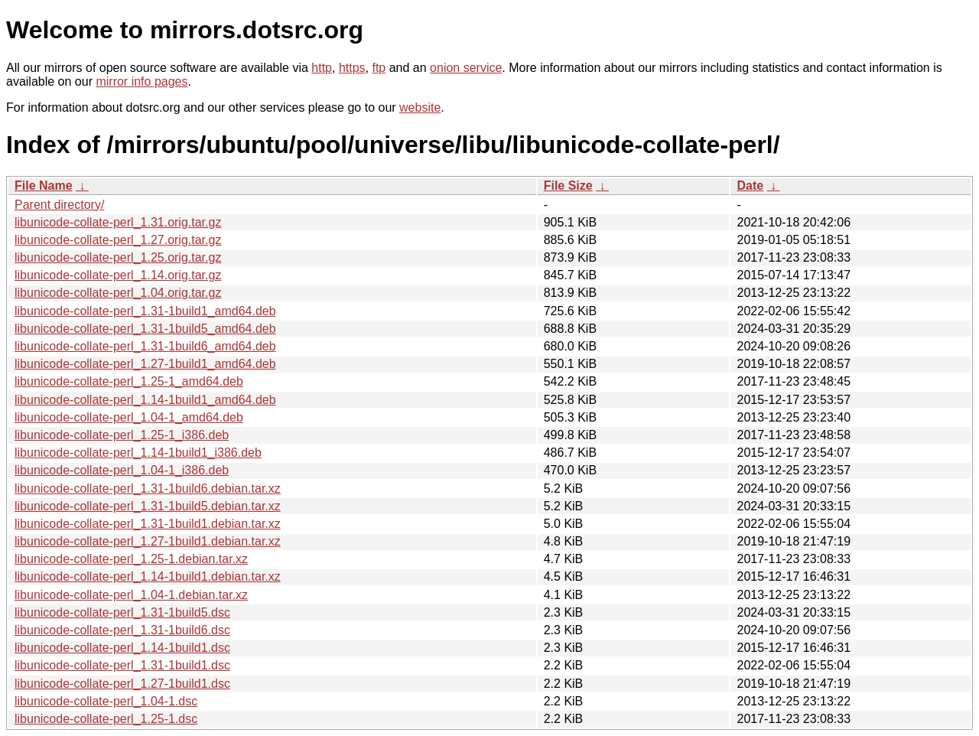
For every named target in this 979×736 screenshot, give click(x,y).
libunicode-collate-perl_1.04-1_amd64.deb (129, 417)
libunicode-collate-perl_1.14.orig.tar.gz (118, 275)
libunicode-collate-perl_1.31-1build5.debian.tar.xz (148, 506)
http (321, 67)
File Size (568, 185)
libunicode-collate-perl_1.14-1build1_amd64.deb (145, 399)
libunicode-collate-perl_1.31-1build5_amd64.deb (145, 328)
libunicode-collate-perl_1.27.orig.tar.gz (118, 239)
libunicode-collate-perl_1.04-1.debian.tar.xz (131, 594)
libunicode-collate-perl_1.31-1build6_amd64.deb (145, 346)
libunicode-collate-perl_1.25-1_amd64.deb (129, 381)
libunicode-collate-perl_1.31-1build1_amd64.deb (145, 311)
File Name (44, 185)
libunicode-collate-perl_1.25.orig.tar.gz (118, 257)
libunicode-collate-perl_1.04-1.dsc (106, 701)
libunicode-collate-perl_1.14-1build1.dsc (122, 647)
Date (750, 185)
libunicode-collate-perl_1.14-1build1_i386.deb (138, 452)
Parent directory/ (59, 204)
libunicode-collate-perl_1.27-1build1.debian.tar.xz (148, 541)
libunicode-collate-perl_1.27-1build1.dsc (122, 683)
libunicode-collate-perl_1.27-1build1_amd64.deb (145, 363)
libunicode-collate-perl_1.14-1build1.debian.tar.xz (148, 576)
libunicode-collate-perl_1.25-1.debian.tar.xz (131, 558)
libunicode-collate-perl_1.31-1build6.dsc (122, 630)
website (420, 107)
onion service (466, 67)
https (352, 67)
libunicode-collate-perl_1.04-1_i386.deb (122, 470)
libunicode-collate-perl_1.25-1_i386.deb (122, 434)
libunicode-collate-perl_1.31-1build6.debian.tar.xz (148, 488)
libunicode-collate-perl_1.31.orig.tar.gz (118, 222)
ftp (378, 67)
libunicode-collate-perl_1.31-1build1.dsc (122, 665)
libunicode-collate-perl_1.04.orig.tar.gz (118, 292)
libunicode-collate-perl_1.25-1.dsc (106, 718)
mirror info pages (141, 81)
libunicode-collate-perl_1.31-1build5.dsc (122, 612)
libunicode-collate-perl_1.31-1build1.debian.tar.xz (148, 523)
